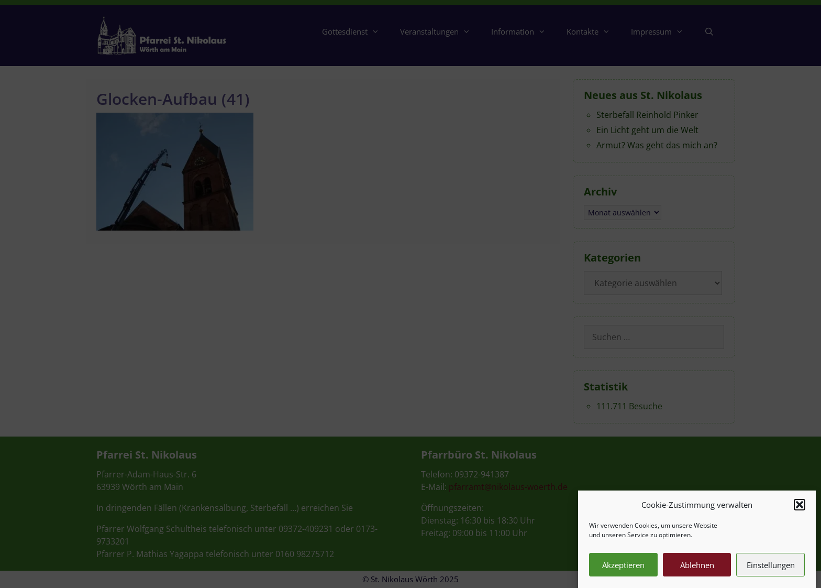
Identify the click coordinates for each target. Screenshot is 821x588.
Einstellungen (771, 571)
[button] (799, 511)
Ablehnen (697, 571)
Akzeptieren (623, 571)
